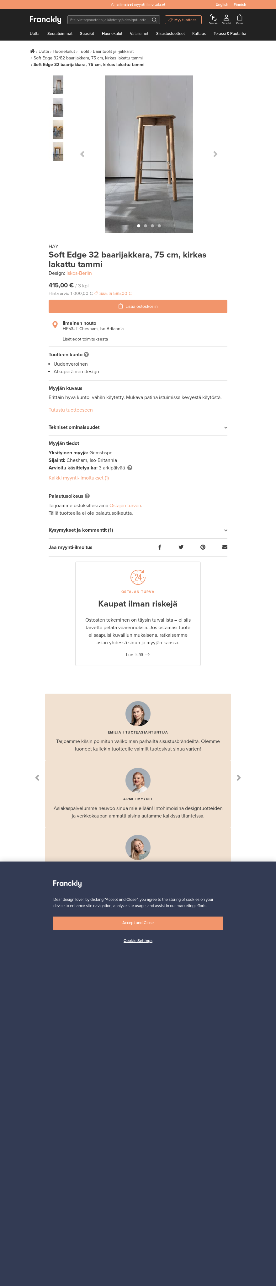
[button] (82, 154)
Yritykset (113, 1123)
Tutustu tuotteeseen (71, 410)
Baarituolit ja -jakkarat (113, 51)
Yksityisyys (40, 1073)
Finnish (240, 4)
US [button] (62, 1270)
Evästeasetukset (45, 1081)
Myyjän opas (117, 1108)
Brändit (112, 1081)
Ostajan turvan (125, 505)
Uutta (35, 33)
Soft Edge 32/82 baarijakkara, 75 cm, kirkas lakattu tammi (88, 58)
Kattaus (199, 33)
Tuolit (84, 51)
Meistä (36, 1049)
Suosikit (87, 33)
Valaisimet (139, 33)
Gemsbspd (101, 453)
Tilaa (202, 933)
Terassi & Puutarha (230, 33)
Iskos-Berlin (79, 273)
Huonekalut (112, 33)
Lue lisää (134, 654)
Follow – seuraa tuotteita (129, 1057)
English (222, 4)
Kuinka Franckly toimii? (127, 1049)
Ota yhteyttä (41, 1057)
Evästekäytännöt (45, 1089)
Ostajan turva (43, 1123)
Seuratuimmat (59, 33)
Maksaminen (117, 1073)
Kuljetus (112, 1065)
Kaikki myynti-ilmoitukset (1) (79, 478)
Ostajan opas (42, 1108)
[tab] (138, 427)
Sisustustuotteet (170, 33)
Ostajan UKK (42, 1115)
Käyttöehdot (41, 1065)
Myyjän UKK (116, 1115)
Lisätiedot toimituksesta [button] (85, 339)
